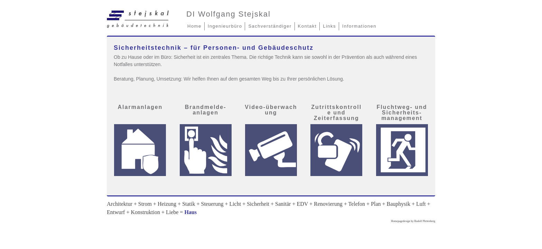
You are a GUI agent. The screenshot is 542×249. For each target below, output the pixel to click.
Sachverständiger (269, 26)
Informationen (359, 26)
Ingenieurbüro (225, 26)
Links (329, 26)
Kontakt (307, 26)
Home (194, 26)
